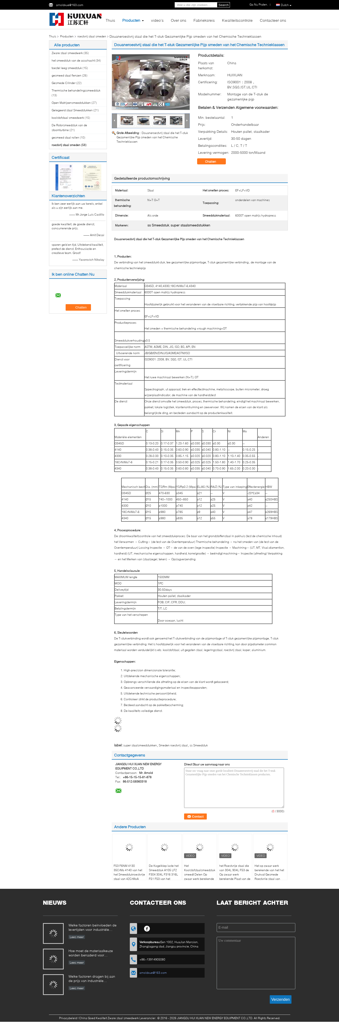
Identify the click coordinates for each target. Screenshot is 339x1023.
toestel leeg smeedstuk (67, 68)
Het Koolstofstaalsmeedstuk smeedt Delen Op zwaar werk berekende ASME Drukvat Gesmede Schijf (199, 876)
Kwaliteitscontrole (237, 20)
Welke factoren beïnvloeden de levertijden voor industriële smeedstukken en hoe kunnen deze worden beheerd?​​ (93, 927)
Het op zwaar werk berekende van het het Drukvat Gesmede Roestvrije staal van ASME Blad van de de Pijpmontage (269, 876)
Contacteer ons (273, 20)
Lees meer (77, 937)
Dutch (286, 5)
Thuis (110, 20)
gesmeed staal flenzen (66, 75)
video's (157, 20)
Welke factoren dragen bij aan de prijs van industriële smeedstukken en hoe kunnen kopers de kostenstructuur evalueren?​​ (92, 979)
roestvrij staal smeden (91, 36)
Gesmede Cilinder (64, 83)
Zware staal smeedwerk (67, 53)
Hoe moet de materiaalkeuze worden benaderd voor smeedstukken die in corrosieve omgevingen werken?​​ (93, 953)
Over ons (178, 20)
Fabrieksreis (204, 20)
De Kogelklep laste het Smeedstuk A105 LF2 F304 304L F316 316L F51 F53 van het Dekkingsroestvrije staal (164, 874)
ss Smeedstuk (199, 745)
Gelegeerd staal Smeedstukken (72, 110)
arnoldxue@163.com (69, 5)
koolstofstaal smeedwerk (68, 117)
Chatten (214, 161)
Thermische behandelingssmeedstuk (76, 90)
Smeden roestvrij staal (173, 745)
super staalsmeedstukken (140, 745)
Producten (131, 20)
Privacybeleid (68, 1018)
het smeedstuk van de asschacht (73, 60)
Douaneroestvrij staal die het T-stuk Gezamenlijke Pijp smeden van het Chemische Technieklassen (152, 137)
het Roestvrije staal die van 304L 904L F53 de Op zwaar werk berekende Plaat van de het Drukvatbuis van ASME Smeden (234, 876)
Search (224, 5)
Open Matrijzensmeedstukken (71, 103)
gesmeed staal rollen (65, 137)
